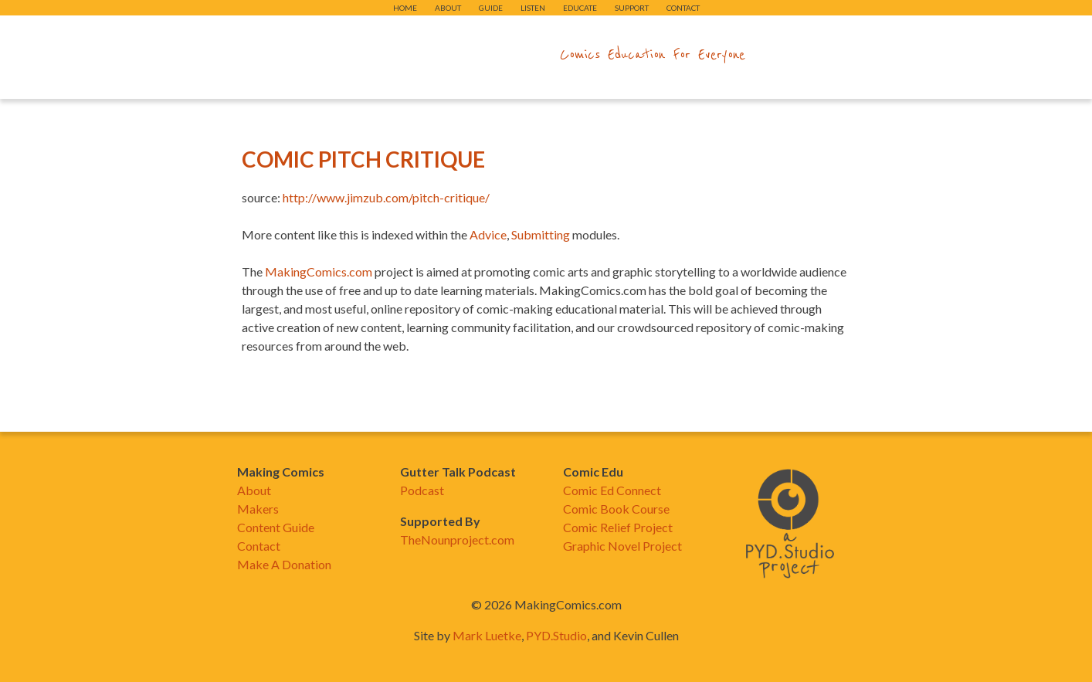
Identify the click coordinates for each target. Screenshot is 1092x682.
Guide (491, 7)
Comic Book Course (616, 508)
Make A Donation (284, 564)
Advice (488, 234)
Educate (580, 7)
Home (405, 7)
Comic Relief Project (618, 527)
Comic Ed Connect (612, 490)
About (448, 7)
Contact (683, 7)
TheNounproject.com (457, 539)
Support (632, 7)
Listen (533, 7)
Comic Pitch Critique (363, 159)
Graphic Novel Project (622, 545)
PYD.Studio (556, 635)
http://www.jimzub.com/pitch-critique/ (386, 197)
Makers (258, 508)
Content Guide (275, 527)
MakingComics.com (318, 271)
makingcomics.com (456, 55)
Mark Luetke (487, 635)
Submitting (540, 234)
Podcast (422, 490)
